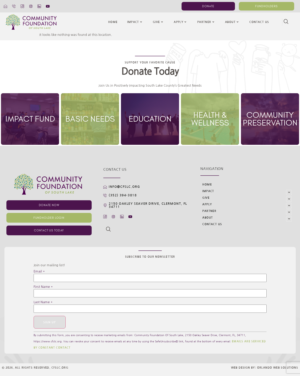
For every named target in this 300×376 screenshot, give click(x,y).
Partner (206, 22)
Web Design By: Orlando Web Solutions (264, 367)
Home (113, 22)
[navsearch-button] (286, 22)
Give (158, 22)
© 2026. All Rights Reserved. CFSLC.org (35, 367)
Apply (180, 22)
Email (39, 271)
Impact (135, 22)
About (232, 22)
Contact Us (259, 22)
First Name (43, 286)
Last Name (43, 302)
